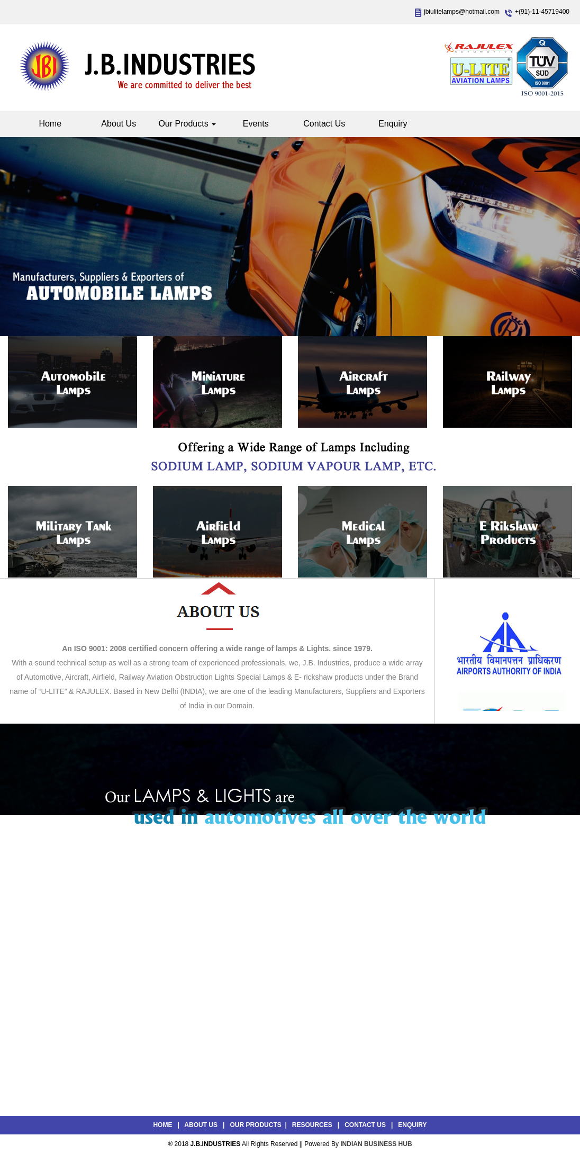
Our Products (187, 123)
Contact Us (324, 123)
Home (50, 123)
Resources (312, 1125)
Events (256, 123)
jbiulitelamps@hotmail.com (462, 11)
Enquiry (392, 123)
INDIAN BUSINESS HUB (376, 1144)
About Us (118, 123)
